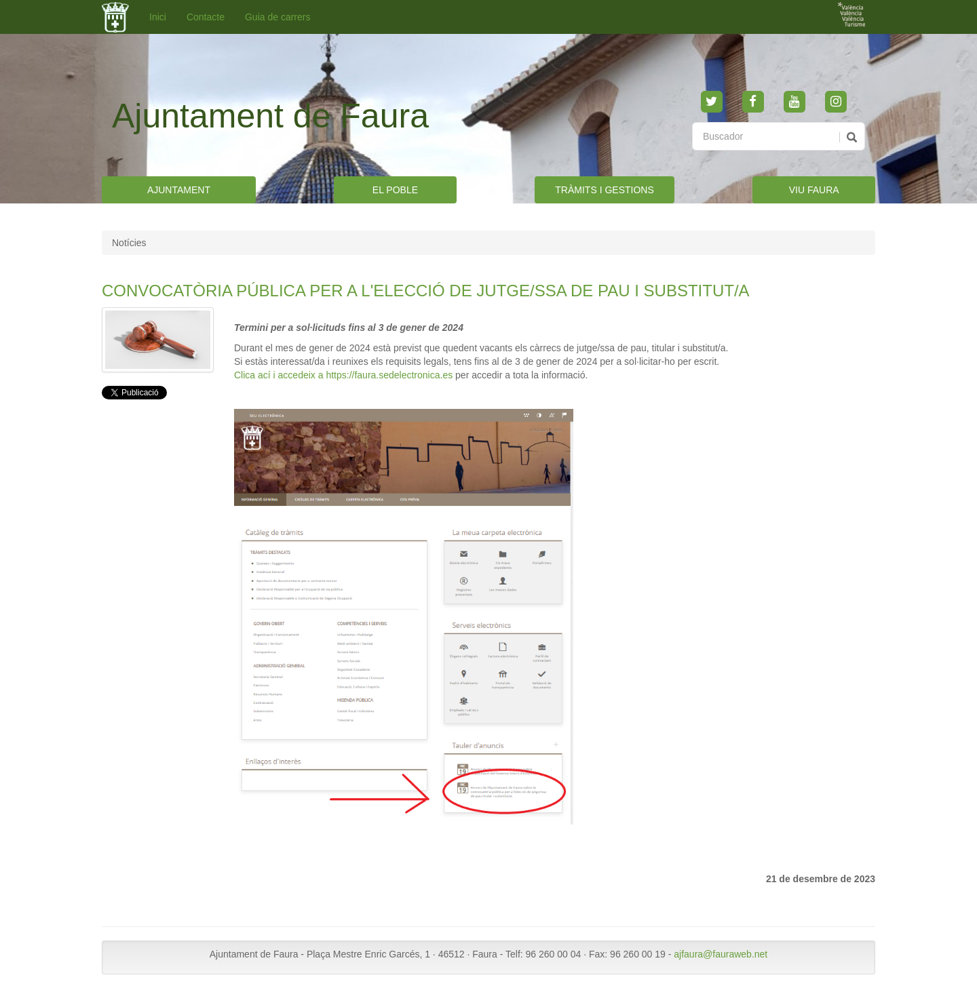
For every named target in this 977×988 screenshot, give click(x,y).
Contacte (206, 17)
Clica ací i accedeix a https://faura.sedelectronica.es (343, 375)
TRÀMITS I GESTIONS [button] (604, 189)
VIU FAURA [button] (814, 189)
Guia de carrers (277, 17)
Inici (157, 17)
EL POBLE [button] (395, 189)
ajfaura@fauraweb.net (720, 954)
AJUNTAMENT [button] (178, 189)
